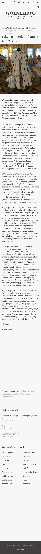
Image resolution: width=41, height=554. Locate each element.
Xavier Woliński (8, 28)
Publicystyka (7, 33)
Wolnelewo (20, 13)
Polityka (20, 30)
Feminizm (6, 456)
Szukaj (37, 7)
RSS (28, 2)
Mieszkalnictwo (29, 464)
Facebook (13, 2)
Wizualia (26, 484)
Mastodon (18, 2)
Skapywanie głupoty (10, 434)
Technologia (7, 484)
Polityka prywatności (20, 549)
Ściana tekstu (7, 426)
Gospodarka (12, 30)
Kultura (26, 460)
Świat (25, 480)
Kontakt (37, 2)
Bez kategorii (7, 452)
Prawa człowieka (30, 472)
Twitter (23, 2)
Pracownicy (28, 30)
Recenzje (26, 476)
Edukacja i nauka (29, 391)
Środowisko (7, 480)
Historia (5, 460)
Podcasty (5, 468)
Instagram (33, 2)
